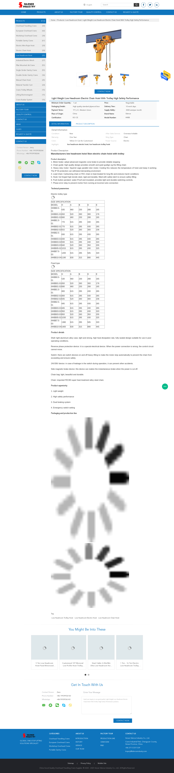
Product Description (85, 124)
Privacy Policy (86, 763)
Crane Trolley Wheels (30, 90)
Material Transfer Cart (30, 85)
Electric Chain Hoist (30, 50)
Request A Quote (131, 12)
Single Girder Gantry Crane (30, 70)
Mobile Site (102, 763)
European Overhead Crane (30, 30)
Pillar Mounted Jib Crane (30, 65)
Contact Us (111, 12)
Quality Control (94, 12)
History (79, 742)
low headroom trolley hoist (62, 618)
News (18, 124)
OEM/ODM (104, 742)
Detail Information (60, 124)
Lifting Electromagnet (30, 94)
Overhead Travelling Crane (30, 26)
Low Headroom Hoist (30, 55)
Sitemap (71, 763)
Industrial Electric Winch (30, 60)
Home (23, 12)
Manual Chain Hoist (30, 80)
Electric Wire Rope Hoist (30, 45)
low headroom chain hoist (108, 618)
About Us (59, 12)
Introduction (82, 738)
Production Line (107, 738)
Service (79, 745)
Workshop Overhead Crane (30, 35)
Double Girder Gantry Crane (30, 75)
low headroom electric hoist (86, 618)
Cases (18, 129)
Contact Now (103, 91)
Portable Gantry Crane (30, 40)
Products (41, 12)
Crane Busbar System (30, 99)
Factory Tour (76, 12)
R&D (102, 745)
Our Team (80, 749)
